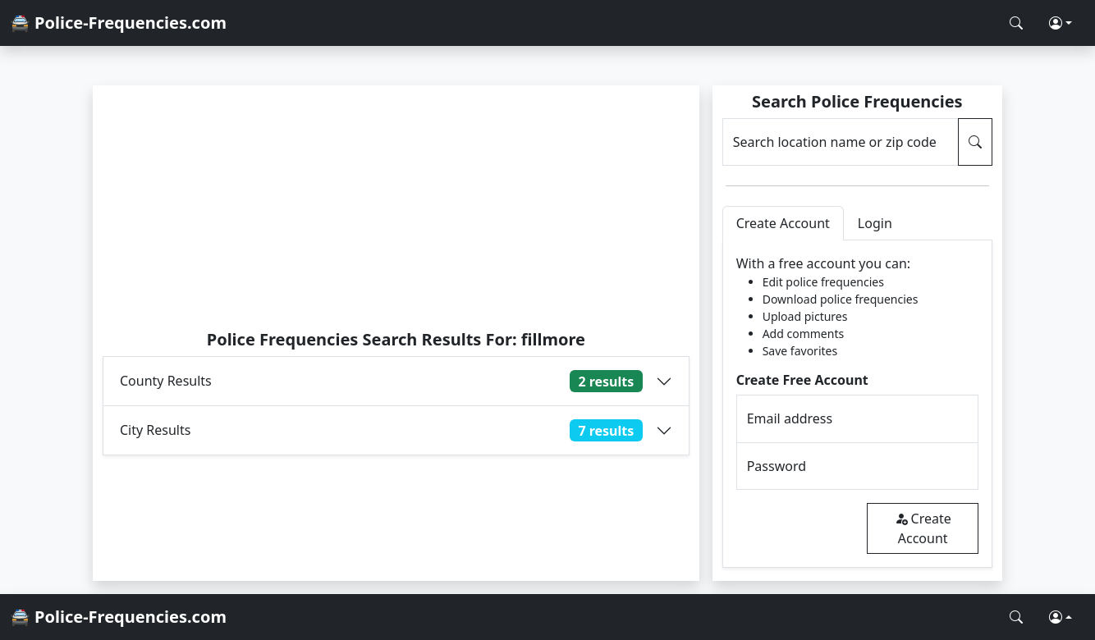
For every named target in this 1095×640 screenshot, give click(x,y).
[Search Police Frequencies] (1016, 23)
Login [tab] (875, 223)
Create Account (923, 528)
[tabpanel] (857, 404)
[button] (1060, 23)
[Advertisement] (396, 207)
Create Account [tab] (783, 223)
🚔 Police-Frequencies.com (118, 22)
